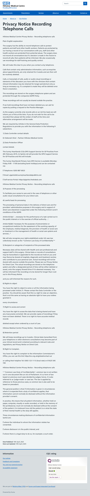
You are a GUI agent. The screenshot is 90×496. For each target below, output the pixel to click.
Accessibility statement (10, 468)
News (69, 13)
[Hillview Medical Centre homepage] (14, 5)
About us (56, 13)
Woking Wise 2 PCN (19, 486)
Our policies (6, 458)
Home (5, 18)
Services (41, 13)
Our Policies (23, 18)
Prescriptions (25, 13)
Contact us (83, 13)
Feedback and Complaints (11, 461)
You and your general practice (12, 465)
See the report (53, 477)
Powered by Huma (9, 492)
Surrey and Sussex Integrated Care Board (42, 486)
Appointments (7, 13)
